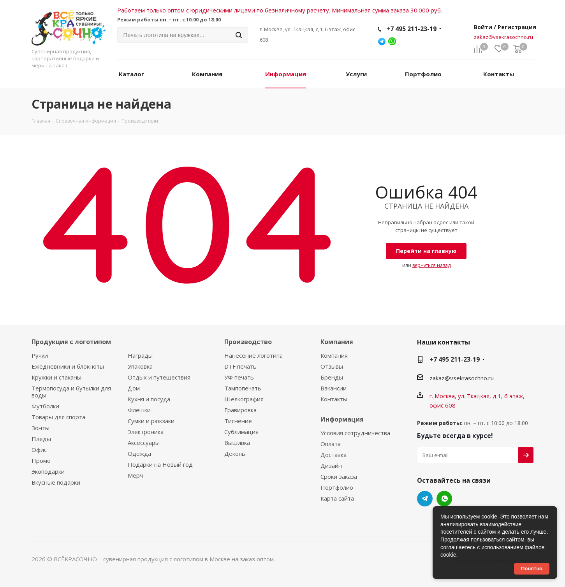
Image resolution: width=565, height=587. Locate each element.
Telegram (425, 498)
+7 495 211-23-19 (411, 29)
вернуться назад (431, 265)
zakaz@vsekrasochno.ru (503, 36)
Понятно (531, 568)
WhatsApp (444, 498)
